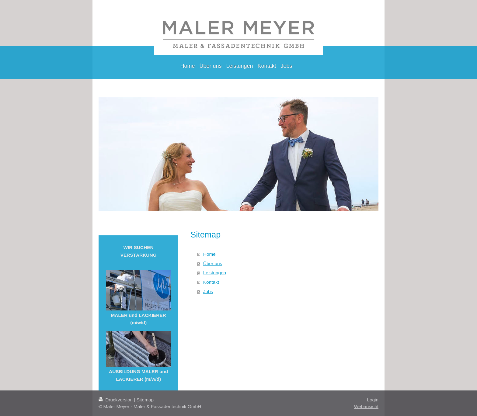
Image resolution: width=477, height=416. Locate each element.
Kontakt (211, 282)
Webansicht (366, 406)
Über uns (212, 263)
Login (372, 399)
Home (209, 254)
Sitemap (145, 399)
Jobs (208, 291)
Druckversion (116, 399)
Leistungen (214, 272)
